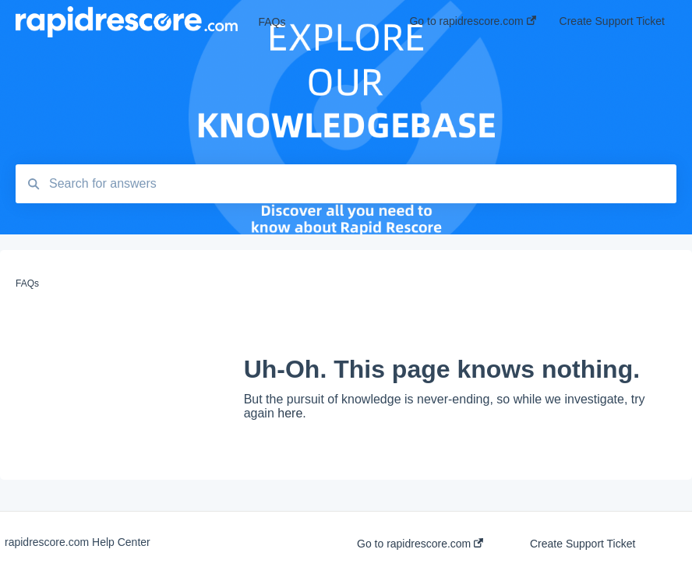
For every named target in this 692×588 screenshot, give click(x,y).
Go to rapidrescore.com (420, 543)
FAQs (271, 22)
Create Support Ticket (582, 543)
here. (291, 413)
